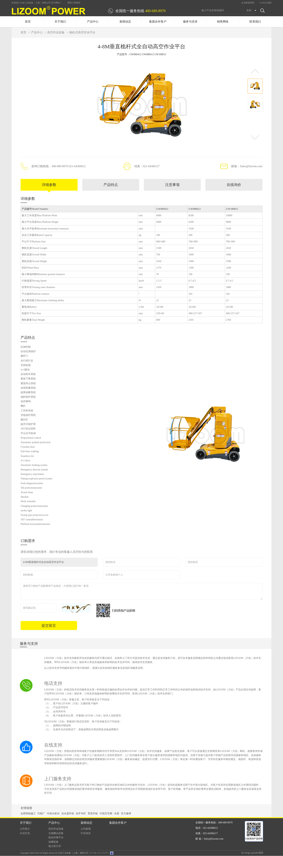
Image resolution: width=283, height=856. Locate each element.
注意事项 (172, 185)
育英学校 (93, 813)
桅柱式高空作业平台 (82, 32)
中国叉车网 (106, 813)
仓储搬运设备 (56, 833)
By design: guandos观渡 (252, 853)
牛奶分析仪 (53, 813)
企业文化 (25, 833)
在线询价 (234, 185)
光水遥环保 (67, 813)
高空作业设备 (56, 32)
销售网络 (222, 21)
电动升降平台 (56, 837)
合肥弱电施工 (28, 813)
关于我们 (60, 21)
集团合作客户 (157, 21)
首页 (28, 21)
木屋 (116, 813)
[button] (255, 71)
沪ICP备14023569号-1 (99, 853)
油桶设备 (53, 842)
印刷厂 (41, 813)
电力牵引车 (54, 846)
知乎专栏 (81, 813)
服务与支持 (190, 21)
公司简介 (25, 829)
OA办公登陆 (265, 2)
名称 (248, 10)
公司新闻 (86, 829)
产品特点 (110, 185)
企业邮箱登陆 (247, 2)
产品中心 (93, 21)
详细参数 (49, 185)
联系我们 (255, 21)
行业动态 (86, 833)
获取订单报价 (73, 2)
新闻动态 (125, 21)
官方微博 (126, 813)
